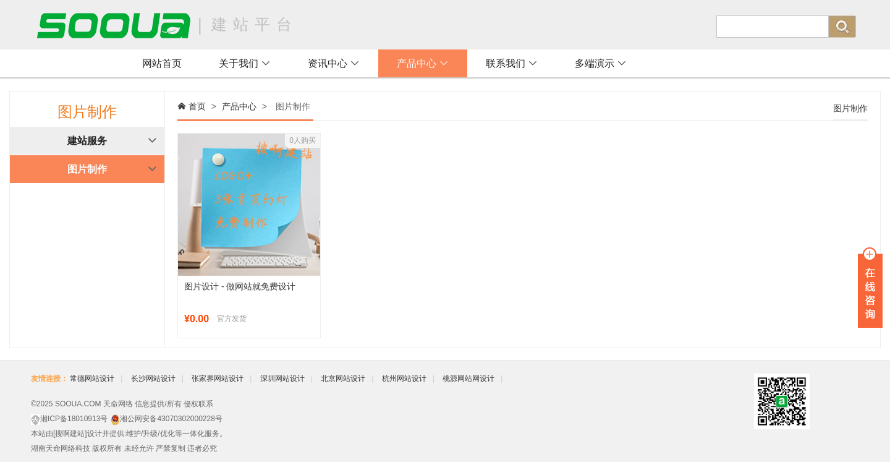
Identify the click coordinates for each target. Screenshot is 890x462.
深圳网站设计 (282, 378)
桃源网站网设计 (468, 378)
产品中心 (423, 63)
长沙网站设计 (153, 378)
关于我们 (245, 63)
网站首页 (162, 63)
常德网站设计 (92, 378)
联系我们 (512, 63)
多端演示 (601, 63)
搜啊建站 (70, 433)
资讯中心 (334, 63)
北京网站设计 (343, 378)
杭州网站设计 (404, 378)
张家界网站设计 (218, 378)
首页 (197, 106)
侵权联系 (198, 404)
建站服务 (87, 140)
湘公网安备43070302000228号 (171, 418)
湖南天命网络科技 (60, 448)
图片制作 (87, 169)
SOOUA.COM (78, 404)
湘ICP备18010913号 (74, 418)
